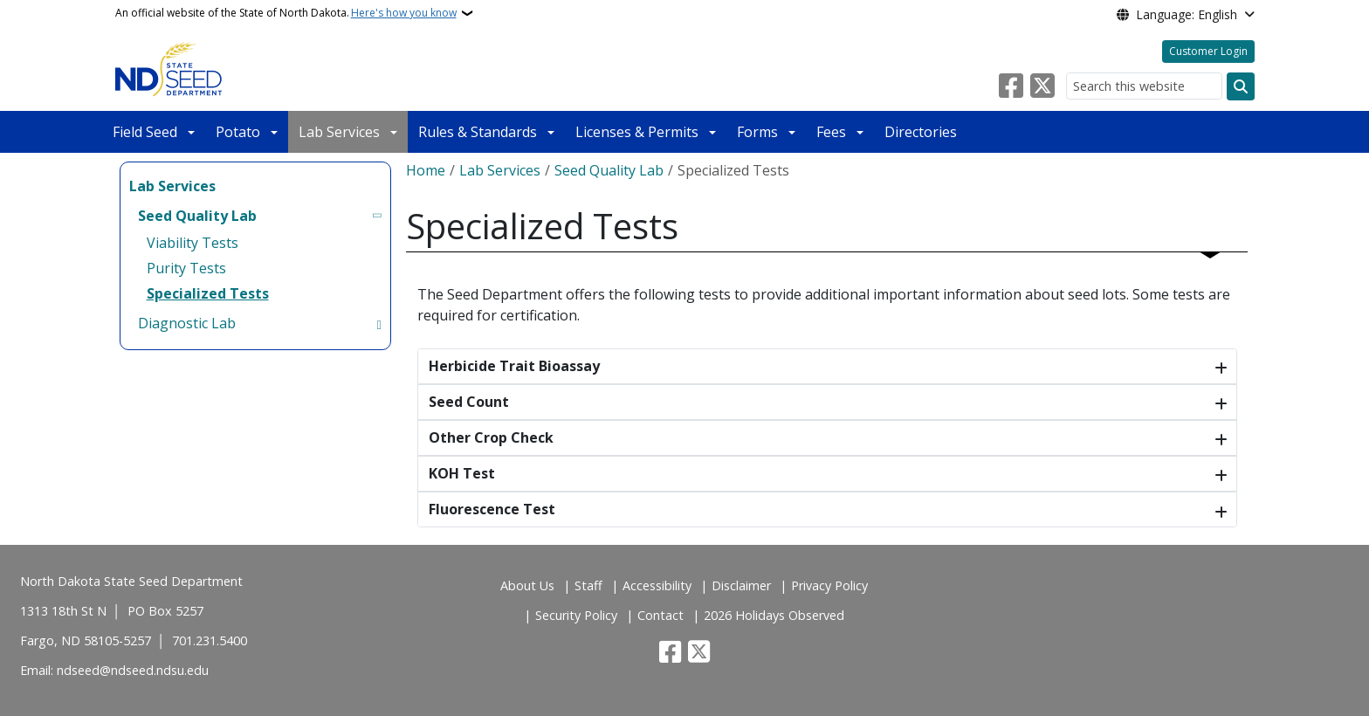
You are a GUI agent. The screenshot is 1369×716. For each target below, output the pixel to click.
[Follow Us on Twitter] (1042, 86)
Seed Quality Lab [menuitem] (197, 215)
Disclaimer (741, 585)
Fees (831, 131)
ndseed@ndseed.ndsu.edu (133, 670)
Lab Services (339, 131)
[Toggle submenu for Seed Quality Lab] (378, 215)
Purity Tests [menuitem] (186, 268)
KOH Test (462, 473)
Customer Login (1208, 51)
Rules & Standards (477, 131)
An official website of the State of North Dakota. (286, 13)
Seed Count (469, 401)
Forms (757, 131)
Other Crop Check (491, 437)
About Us (527, 585)
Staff (588, 585)
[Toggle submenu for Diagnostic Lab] (378, 323)
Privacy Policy (829, 585)
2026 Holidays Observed (774, 615)
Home (425, 170)
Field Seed (145, 131)
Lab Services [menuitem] (172, 186)
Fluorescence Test (492, 509)
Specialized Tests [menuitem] (208, 293)
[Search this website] (1144, 86)
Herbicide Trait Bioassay (514, 365)
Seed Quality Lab (609, 170)
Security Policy (576, 615)
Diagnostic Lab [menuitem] (187, 323)
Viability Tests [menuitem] (192, 242)
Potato (238, 131)
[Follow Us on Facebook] (1011, 86)
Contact (660, 615)
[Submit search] (1241, 86)
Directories (920, 131)
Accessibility (657, 585)
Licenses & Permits (636, 131)
